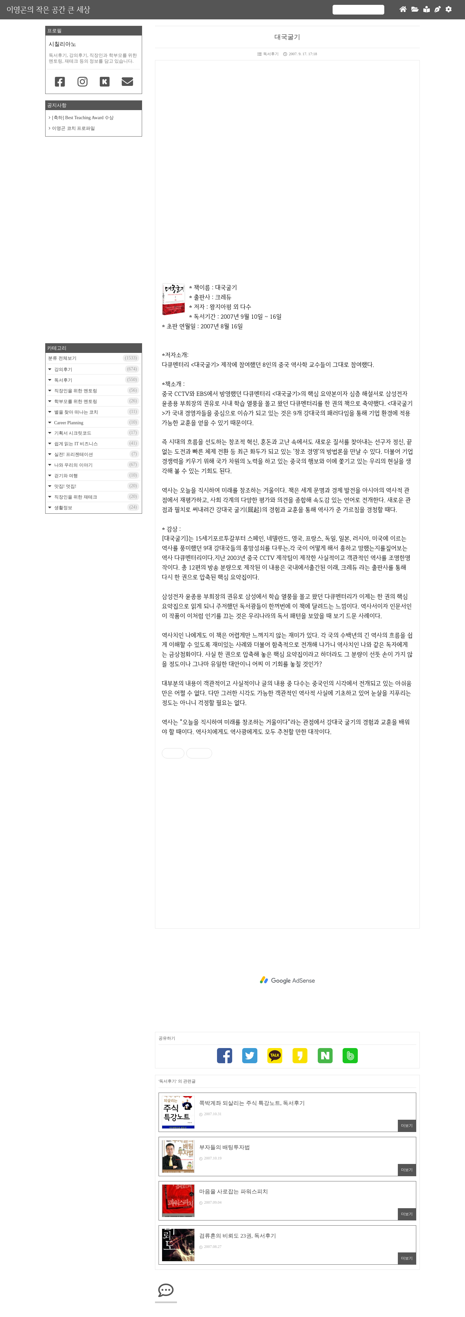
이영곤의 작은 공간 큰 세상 (48, 10)
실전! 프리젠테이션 (96, 454)
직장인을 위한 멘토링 (96, 390)
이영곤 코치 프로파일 (73, 128)
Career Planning (96, 422)
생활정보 (96, 507)
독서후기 (268, 54)
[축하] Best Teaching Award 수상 (83, 117)
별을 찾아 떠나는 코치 (96, 411)
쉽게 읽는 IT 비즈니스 (96, 443)
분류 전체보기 (93, 358)
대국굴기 (287, 36)
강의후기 (96, 369)
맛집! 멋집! (96, 485)
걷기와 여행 (96, 475)
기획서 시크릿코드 (96, 432)
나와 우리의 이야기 (96, 464)
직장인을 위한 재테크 (96, 496)
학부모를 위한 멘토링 (96, 401)
